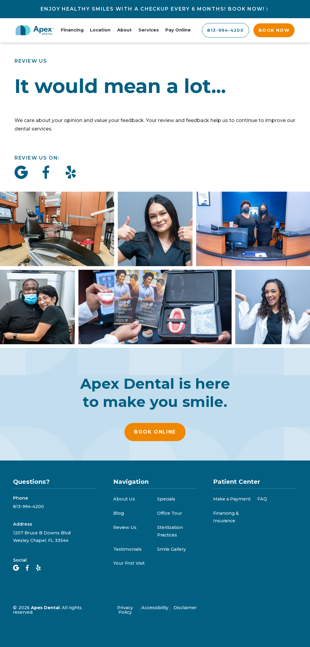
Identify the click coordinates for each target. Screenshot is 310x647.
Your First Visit (129, 563)
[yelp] (38, 568)
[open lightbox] (155, 268)
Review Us (125, 527)
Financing (72, 30)
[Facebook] (27, 568)
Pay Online (178, 30)
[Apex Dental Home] (34, 30)
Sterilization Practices (170, 531)
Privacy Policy (125, 610)
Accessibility (154, 608)
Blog (118, 513)
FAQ (262, 499)
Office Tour (169, 513)
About (124, 30)
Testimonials (127, 549)
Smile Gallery (171, 549)
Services (148, 30)
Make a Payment (232, 499)
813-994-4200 (28, 506)
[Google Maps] (16, 568)
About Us (124, 499)
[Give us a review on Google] (21, 172)
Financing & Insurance (226, 516)
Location (100, 30)
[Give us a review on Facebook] (46, 172)
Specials (166, 499)
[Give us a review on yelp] (71, 172)
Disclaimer (185, 608)
